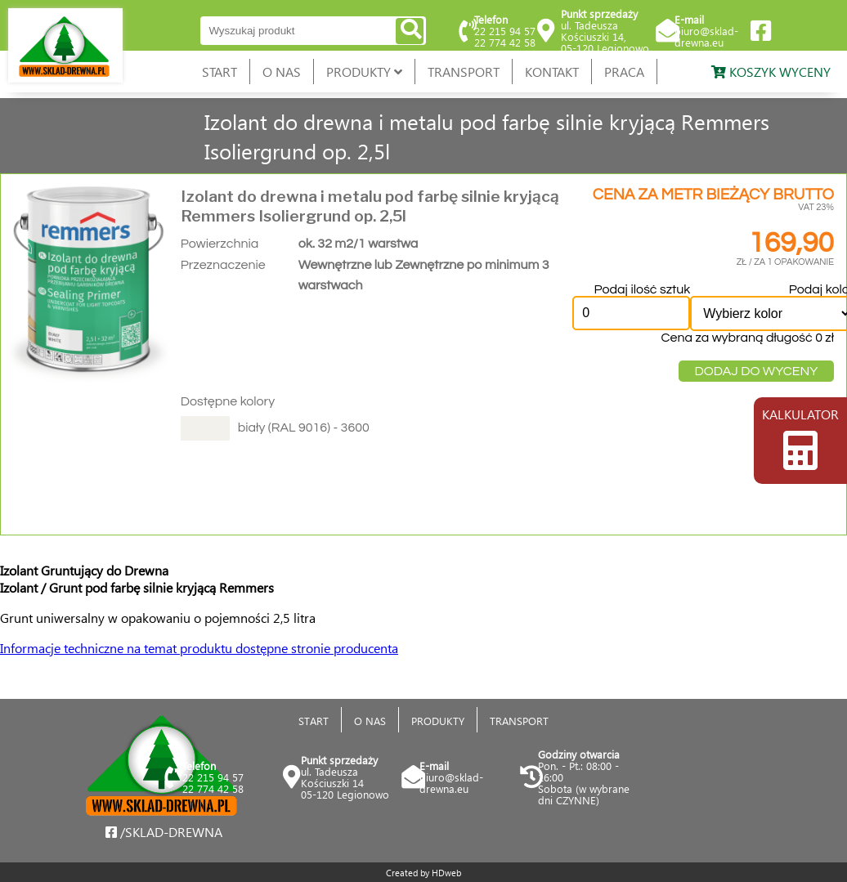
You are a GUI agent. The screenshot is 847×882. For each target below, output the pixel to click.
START (219, 71)
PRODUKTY (364, 71)
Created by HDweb (423, 872)
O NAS (281, 71)
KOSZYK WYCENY (771, 71)
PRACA (624, 71)
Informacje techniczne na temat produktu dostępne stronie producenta (199, 647)
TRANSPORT (464, 71)
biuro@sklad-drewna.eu (706, 36)
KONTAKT (552, 71)
